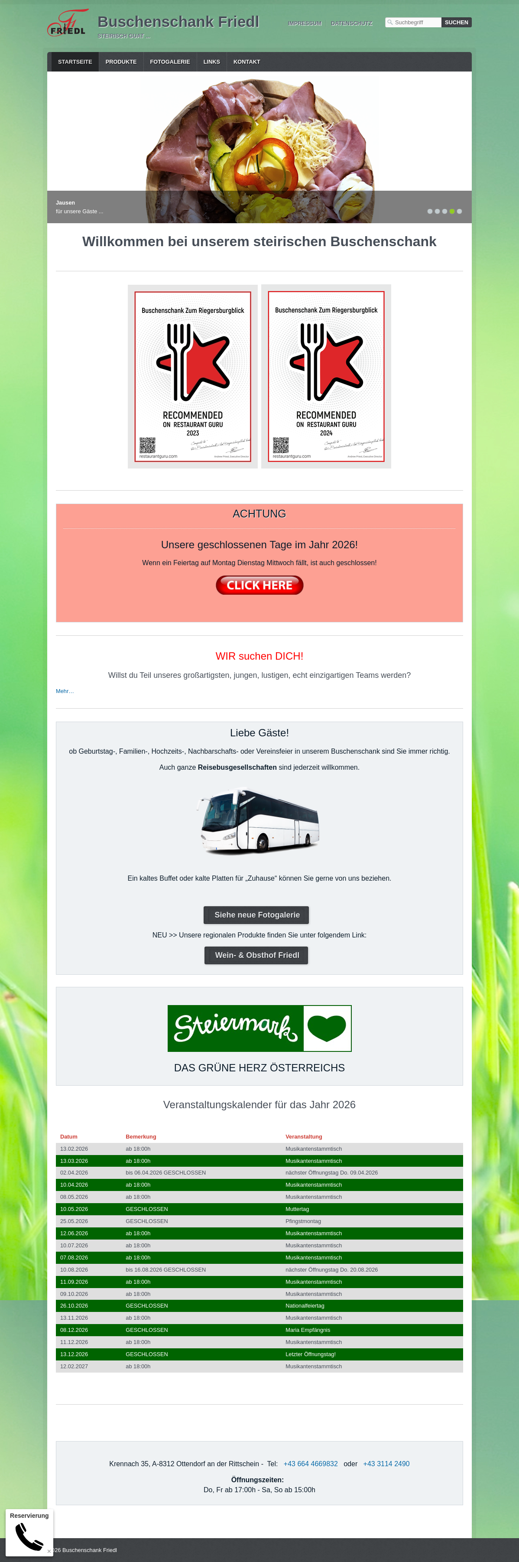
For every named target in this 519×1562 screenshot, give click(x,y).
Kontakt (247, 62)
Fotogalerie (170, 62)
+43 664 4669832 (311, 1464)
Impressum (304, 23)
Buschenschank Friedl (178, 21)
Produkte (121, 62)
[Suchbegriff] (413, 22)
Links (212, 62)
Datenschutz (351, 23)
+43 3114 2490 (386, 1464)
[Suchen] (456, 22)
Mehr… (65, 691)
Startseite (75, 62)
